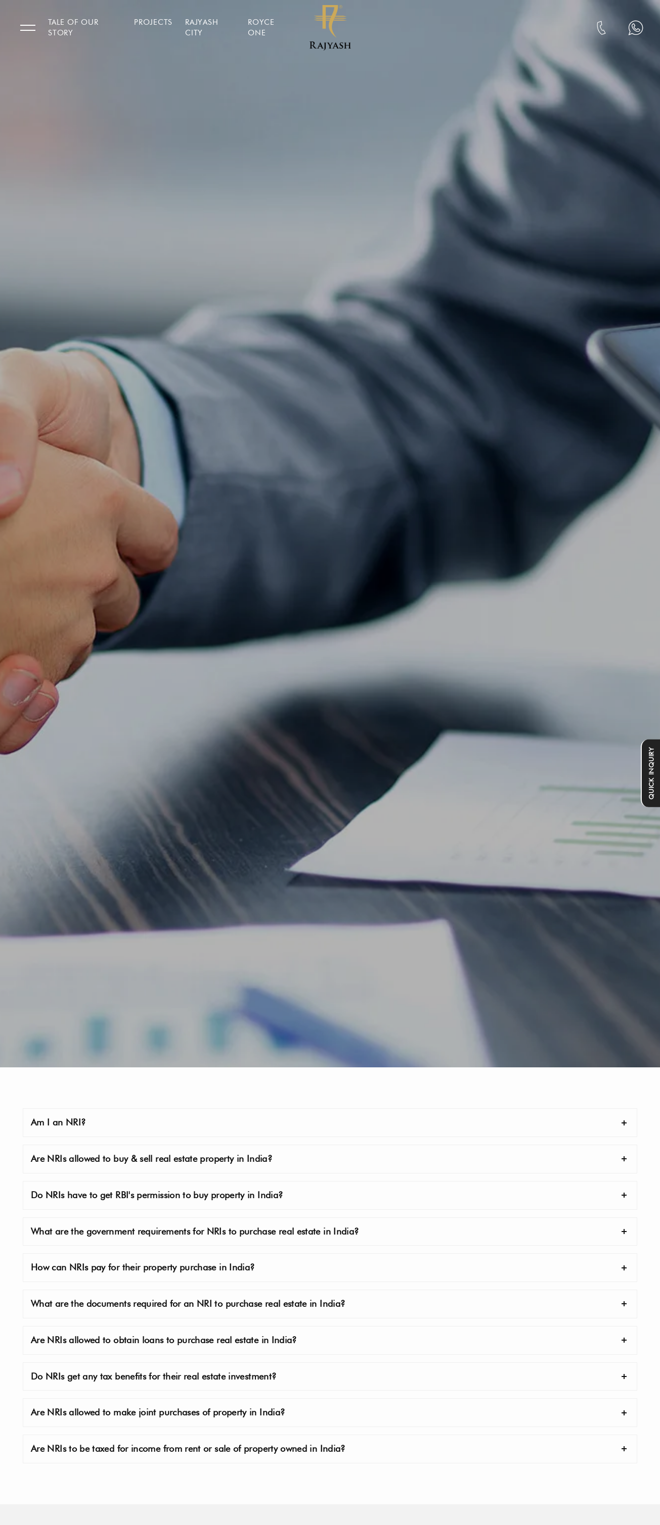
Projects (153, 22)
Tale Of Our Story (73, 27)
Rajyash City (201, 27)
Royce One (261, 27)
